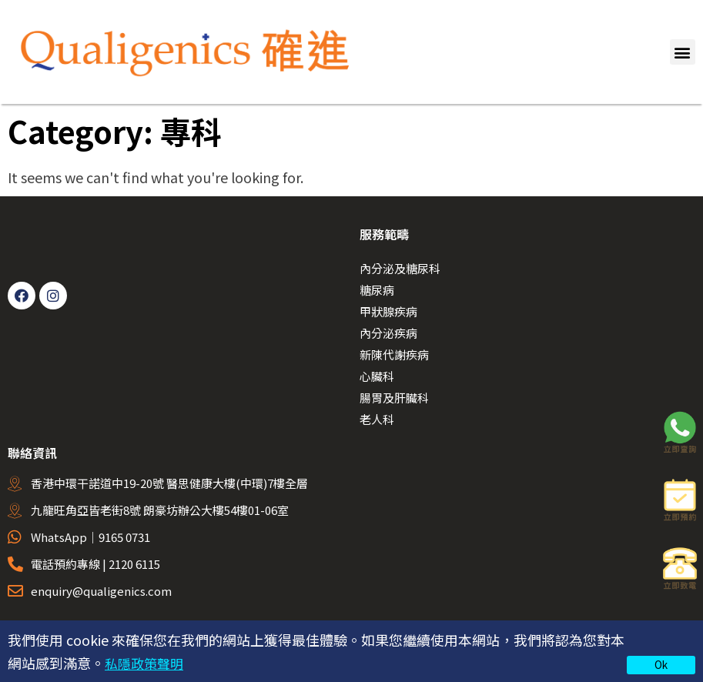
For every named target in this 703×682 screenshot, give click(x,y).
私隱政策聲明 (146, 663)
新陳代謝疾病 (394, 354)
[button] (682, 52)
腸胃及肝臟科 (394, 397)
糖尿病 (377, 290)
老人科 (377, 419)
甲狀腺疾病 (388, 311)
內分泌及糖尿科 (400, 268)
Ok (661, 664)
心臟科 (377, 376)
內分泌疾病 (388, 333)
